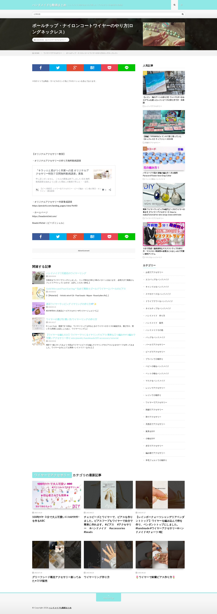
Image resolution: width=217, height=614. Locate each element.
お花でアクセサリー (154, 272)
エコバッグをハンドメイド (157, 279)
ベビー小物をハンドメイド (157, 366)
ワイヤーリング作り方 (97, 577)
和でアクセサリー (153, 417)
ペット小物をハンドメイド (155, 179)
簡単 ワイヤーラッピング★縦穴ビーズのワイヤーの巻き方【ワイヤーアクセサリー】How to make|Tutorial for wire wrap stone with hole (164, 212)
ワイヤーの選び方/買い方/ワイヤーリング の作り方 (71, 319)
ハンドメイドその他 (154, 330)
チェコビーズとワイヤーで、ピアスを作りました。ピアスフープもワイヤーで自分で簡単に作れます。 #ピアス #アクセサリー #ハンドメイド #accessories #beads (108, 524)
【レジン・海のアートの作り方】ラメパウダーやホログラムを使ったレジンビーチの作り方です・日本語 (163, 100)
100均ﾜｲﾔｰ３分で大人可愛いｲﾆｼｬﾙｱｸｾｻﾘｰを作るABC (56, 518)
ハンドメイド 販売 (154, 323)
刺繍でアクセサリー (152, 142)
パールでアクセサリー (155, 344)
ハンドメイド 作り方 (155, 315)
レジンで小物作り (153, 395)
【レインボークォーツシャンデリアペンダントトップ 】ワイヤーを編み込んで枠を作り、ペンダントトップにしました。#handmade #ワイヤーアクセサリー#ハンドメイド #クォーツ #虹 (160, 524)
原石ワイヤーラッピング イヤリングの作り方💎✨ (71, 304)
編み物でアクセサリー (155, 453)
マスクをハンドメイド (153, 257)
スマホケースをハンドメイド (158, 294)
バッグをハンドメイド (155, 337)
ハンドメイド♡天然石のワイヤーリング (66, 273)
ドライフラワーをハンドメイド (159, 301)
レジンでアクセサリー (153, 106)
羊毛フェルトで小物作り (156, 460)
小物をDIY (150, 438)
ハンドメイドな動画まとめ (60, 608)
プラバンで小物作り (154, 359)
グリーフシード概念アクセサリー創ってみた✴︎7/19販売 (56, 578)
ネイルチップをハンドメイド (158, 308)
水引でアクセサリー (154, 446)
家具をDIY (150, 431)
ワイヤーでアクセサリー (57, 40)
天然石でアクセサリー (155, 424)
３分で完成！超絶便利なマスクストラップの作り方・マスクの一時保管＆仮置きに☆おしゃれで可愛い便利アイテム (163, 251)
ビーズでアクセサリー (155, 352)
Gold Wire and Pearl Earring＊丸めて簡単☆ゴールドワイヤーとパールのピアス (86, 288)
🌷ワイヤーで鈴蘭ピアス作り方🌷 (155, 577)
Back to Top (108, 598)
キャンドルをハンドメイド (157, 286)
